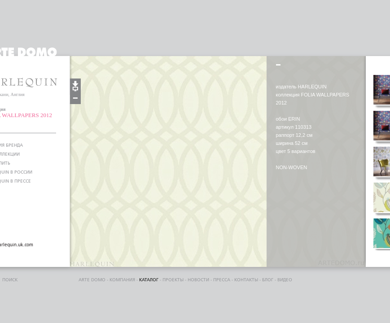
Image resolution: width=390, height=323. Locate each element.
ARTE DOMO (92, 280)
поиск (10, 280)
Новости (198, 280)
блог (267, 280)
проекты (173, 280)
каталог (148, 280)
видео (284, 280)
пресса (221, 280)
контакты (246, 280)
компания (122, 280)
